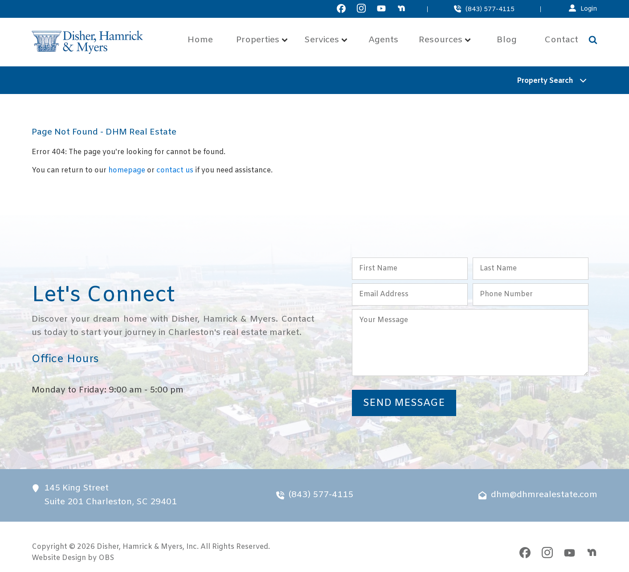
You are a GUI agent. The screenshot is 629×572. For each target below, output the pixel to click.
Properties (262, 40)
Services (325, 40)
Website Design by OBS (73, 558)
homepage (126, 170)
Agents (383, 40)
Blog (507, 40)
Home (200, 40)
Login (588, 9)
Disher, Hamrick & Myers (140, 547)
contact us (174, 170)
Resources (445, 40)
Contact (561, 40)
